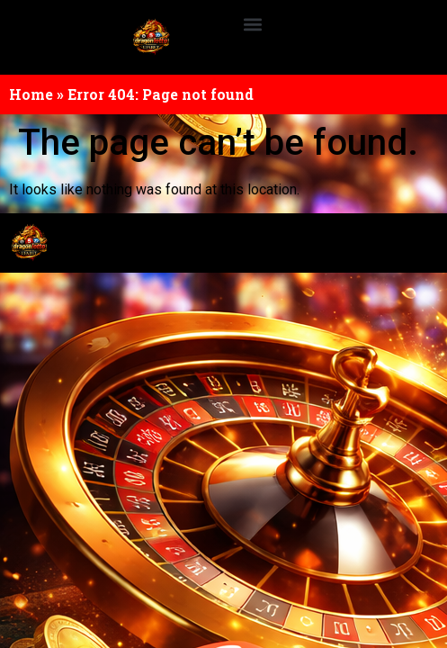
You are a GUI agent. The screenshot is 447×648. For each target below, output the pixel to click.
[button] (253, 24)
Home (31, 94)
